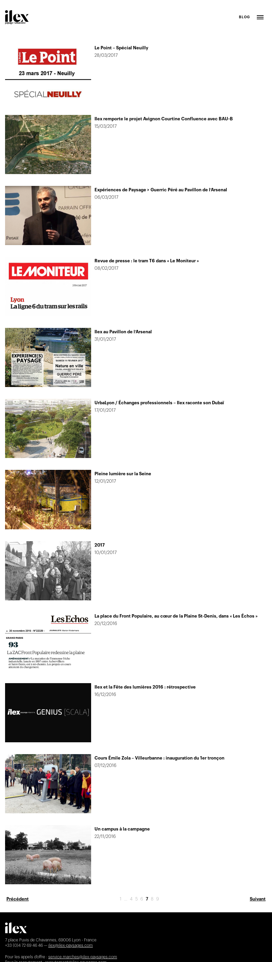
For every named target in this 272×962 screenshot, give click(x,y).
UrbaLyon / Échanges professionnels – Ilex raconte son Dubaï (159, 403)
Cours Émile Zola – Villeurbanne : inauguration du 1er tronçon (159, 758)
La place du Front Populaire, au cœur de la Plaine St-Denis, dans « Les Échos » (175, 616)
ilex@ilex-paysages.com (70, 945)
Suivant (258, 899)
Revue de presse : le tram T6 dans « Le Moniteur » (146, 261)
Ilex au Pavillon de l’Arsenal (123, 332)
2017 (99, 545)
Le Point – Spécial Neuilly (121, 48)
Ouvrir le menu (260, 17)
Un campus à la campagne (122, 829)
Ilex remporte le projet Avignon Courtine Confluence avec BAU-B (163, 119)
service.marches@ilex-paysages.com (82, 957)
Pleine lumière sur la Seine (122, 474)
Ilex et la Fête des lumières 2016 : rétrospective (145, 687)
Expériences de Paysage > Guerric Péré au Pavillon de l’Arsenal (160, 190)
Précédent (17, 899)
